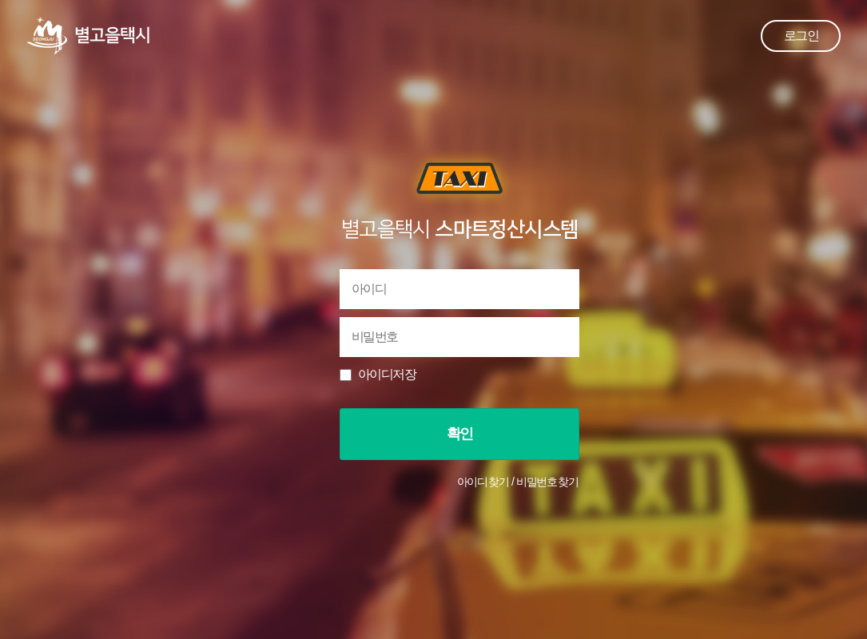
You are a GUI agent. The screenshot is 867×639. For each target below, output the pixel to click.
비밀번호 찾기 (547, 481)
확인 (459, 434)
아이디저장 (387, 374)
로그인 (801, 35)
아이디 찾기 (482, 481)
